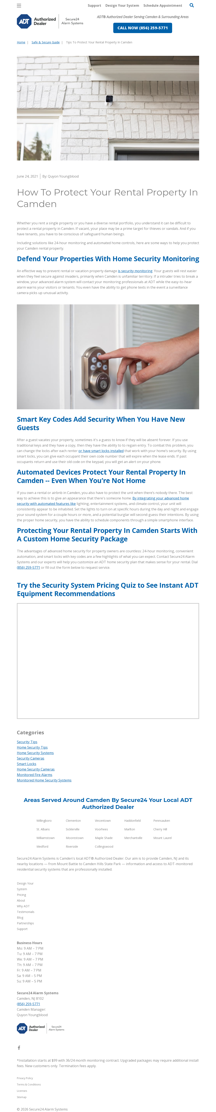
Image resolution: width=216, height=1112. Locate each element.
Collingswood (104, 846)
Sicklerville (73, 829)
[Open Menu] (19, 5)
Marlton (129, 829)
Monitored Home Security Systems (44, 780)
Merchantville (133, 838)
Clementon (73, 821)
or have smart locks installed (101, 450)
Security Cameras (30, 758)
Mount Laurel (162, 838)
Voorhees (101, 829)
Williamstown (45, 838)
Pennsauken (161, 821)
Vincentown (103, 821)
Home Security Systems (35, 753)
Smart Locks (26, 763)
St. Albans (43, 829)
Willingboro (44, 821)
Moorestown (75, 838)
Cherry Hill (160, 829)
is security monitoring (135, 271)
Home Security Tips (32, 747)
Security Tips (27, 742)
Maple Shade (104, 838)
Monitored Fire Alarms (34, 774)
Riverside (72, 846)
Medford (42, 846)
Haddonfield (132, 821)
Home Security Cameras (36, 769)
